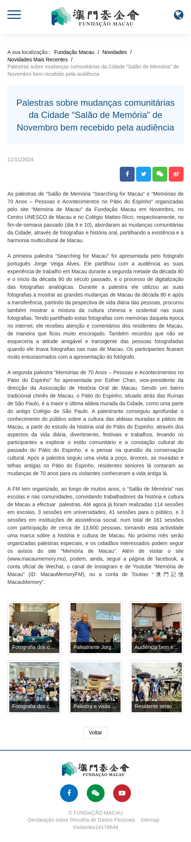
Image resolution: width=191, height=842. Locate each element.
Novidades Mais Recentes (37, 59)
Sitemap (150, 820)
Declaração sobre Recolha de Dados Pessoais (81, 820)
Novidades (114, 52)
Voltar (95, 733)
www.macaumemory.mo (36, 559)
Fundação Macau (74, 52)
